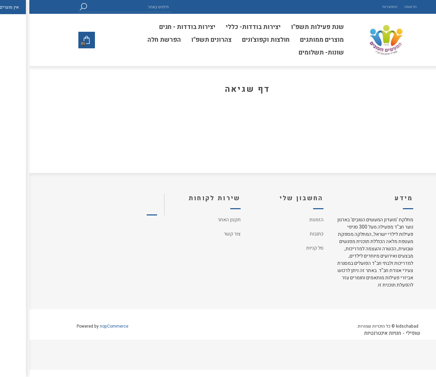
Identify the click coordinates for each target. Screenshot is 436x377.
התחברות (360, 7)
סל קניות (285, 248)
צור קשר (202, 234)
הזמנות (287, 219)
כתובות (287, 234)
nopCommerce (84, 326)
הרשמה (381, 7)
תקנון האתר (199, 219)
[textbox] (100, 7)
